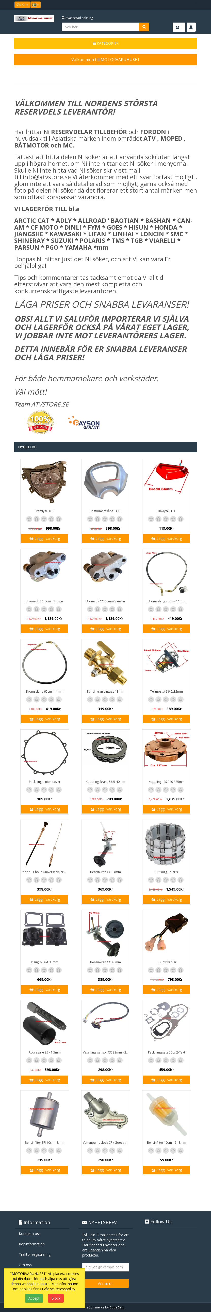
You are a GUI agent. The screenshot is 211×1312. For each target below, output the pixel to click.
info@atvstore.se (47, 177)
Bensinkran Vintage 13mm (105, 691)
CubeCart (117, 1307)
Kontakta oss (30, 1233)
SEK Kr (22, 5)
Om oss (25, 1264)
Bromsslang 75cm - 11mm (166, 601)
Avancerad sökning (77, 18)
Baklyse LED (166, 511)
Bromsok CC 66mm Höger (44, 601)
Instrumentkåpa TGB (105, 511)
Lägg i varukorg (44, 538)
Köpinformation (32, 1244)
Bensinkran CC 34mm (105, 872)
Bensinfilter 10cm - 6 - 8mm (166, 1142)
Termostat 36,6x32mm (166, 691)
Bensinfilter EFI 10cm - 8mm (44, 1142)
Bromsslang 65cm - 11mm (44, 691)
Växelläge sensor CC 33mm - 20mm (106, 1052)
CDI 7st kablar (166, 962)
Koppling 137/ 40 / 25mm (167, 782)
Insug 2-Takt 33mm (44, 962)
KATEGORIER (106, 43)
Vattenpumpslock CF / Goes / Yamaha (106, 1142)
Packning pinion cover (44, 782)
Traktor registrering (35, 1254)
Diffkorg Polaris (166, 872)
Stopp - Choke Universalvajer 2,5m (45, 872)
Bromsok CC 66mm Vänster (105, 601)
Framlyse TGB (45, 511)
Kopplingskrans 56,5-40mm (105, 782)
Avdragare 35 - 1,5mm (45, 1052)
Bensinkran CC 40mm (105, 962)
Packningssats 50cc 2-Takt (166, 1052)
